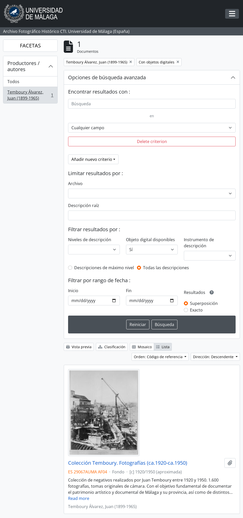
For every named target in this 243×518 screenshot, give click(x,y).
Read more (78, 498)
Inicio (73, 290)
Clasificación (111, 346)
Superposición (204, 303)
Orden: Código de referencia (159, 356)
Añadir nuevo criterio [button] (91, 159)
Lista (163, 346)
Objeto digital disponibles (150, 239)
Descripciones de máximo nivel (104, 267)
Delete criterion (152, 141)
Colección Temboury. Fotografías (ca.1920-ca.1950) (127, 463)
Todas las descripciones (166, 267)
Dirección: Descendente (214, 356)
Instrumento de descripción (199, 243)
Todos (13, 81)
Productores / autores (23, 66)
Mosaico (142, 346)
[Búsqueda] (152, 104)
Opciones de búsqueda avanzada (107, 77)
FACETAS (30, 45)
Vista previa (79, 346)
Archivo (75, 183)
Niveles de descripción (89, 239)
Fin (129, 290)
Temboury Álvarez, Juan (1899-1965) (30, 95)
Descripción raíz (83, 205)
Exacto (196, 310)
